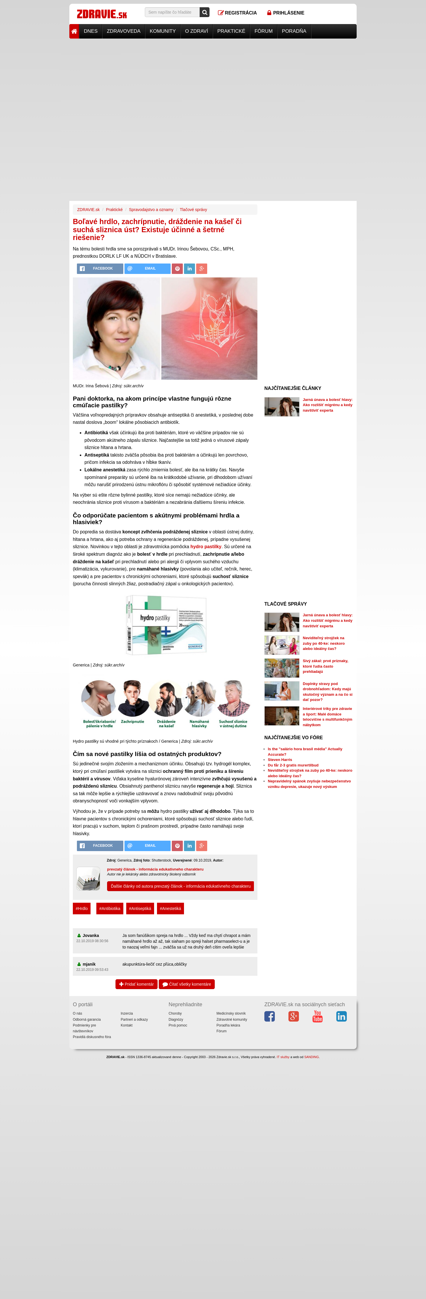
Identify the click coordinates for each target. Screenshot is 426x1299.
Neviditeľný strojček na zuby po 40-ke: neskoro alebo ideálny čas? (324, 643)
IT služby (283, 1057)
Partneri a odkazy (134, 1020)
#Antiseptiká (140, 908)
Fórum (263, 31)
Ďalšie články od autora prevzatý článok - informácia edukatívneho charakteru (181, 886)
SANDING (311, 1057)
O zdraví (196, 31)
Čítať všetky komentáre (187, 984)
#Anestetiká (170, 908)
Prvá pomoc (178, 1025)
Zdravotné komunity (231, 1020)
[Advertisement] (213, 79)
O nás (77, 1013)
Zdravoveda (123, 31)
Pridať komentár (136, 984)
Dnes (91, 31)
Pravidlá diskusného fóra (92, 1037)
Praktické (231, 31)
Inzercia (127, 1013)
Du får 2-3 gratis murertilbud (293, 765)
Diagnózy (176, 1020)
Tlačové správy (193, 209)
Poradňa (294, 31)
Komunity (163, 31)
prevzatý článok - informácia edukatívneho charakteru (155, 869)
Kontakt (127, 1025)
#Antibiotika (109, 908)
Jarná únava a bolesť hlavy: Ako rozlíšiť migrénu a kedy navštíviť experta (328, 405)
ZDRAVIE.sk (88, 209)
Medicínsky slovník (231, 1013)
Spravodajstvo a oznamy (151, 209)
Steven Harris (280, 759)
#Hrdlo (82, 908)
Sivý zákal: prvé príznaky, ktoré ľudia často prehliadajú (326, 666)
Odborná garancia (87, 1020)
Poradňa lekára (228, 1025)
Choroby (175, 1013)
